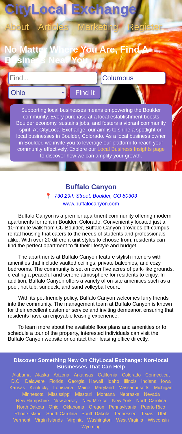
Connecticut (157, 374)
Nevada (152, 394)
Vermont (22, 420)
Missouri (83, 394)
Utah (163, 413)
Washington (99, 420)
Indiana (149, 381)
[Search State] (37, 92)
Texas (147, 413)
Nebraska (129, 394)
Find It (85, 93)
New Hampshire (32, 400)
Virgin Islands (49, 420)
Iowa (166, 381)
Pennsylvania (122, 407)
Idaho (113, 381)
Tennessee (125, 413)
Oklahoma (73, 407)
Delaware (35, 381)
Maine (84, 387)
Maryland (104, 387)
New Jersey (65, 400)
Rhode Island (28, 413)
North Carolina (151, 400)
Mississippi (59, 394)
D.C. (16, 381)
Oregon (96, 407)
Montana (106, 394)
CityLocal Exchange (70, 9)
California (108, 374)
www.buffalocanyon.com (91, 204)
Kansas (17, 387)
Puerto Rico (153, 407)
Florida (56, 381)
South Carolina (61, 413)
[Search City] (133, 78)
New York (122, 400)
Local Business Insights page (131, 149)
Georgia (76, 381)
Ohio (54, 407)
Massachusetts (133, 387)
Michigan (163, 387)
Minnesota (33, 394)
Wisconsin (158, 420)
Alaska (42, 374)
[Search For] (52, 78)
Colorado (131, 374)
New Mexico (94, 400)
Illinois (130, 381)
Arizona (61, 374)
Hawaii (96, 381)
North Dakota (30, 407)
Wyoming (91, 426)
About (17, 27)
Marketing (98, 27)
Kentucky (39, 387)
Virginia (75, 420)
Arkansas (83, 374)
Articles (53, 27)
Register (144, 27)
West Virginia (129, 420)
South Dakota (95, 413)
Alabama (21, 374)
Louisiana (63, 387)
